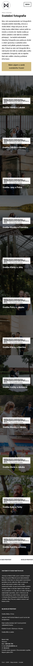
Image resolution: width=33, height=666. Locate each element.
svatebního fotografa (9, 53)
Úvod (3, 662)
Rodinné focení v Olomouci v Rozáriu (12, 628)
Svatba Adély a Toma (8, 614)
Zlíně (8, 599)
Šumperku (14, 597)
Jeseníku (4, 599)
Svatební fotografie (18, 103)
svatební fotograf (25, 576)
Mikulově (26, 597)
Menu (27, 4)
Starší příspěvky (5, 559)
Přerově (13, 599)
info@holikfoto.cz (11, 646)
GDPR (7, 662)
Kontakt (21, 662)
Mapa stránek (14, 662)
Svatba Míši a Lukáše (8, 632)
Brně (9, 597)
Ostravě (5, 597)
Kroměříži (20, 597)
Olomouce (23, 593)
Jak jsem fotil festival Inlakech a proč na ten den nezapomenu (16, 618)
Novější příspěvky (27, 559)
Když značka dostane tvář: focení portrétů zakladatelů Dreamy (14, 624)
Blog (11, 103)
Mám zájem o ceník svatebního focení (16, 66)
